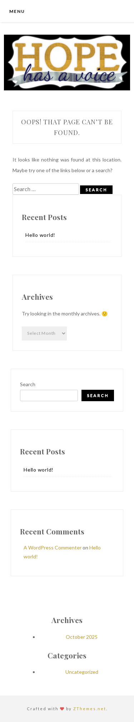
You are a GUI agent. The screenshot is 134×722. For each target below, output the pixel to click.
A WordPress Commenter (52, 547)
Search (27, 384)
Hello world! (40, 235)
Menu (17, 11)
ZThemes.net (89, 708)
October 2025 (82, 637)
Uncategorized (81, 672)
